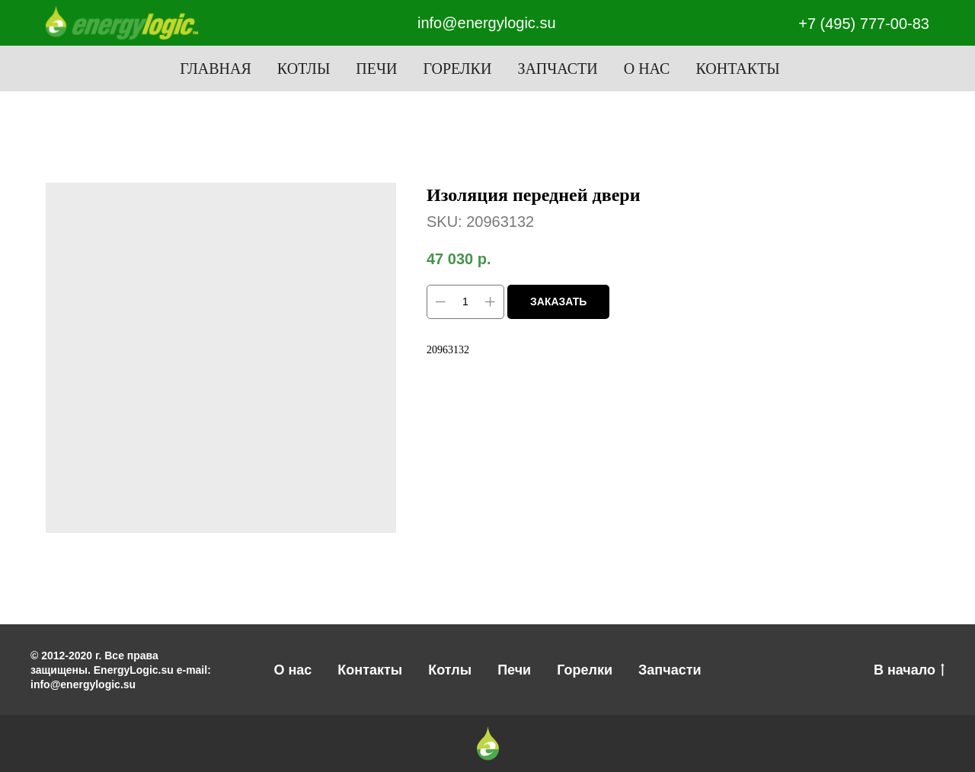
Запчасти (557, 68)
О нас (647, 68)
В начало (909, 670)
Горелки (457, 68)
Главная (215, 68)
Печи (376, 68)
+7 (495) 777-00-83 (863, 23)
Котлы (304, 68)
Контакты (737, 68)
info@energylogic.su (486, 22)
